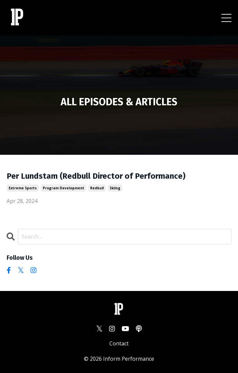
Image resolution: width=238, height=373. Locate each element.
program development (63, 188)
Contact (119, 343)
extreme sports (23, 188)
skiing (115, 188)
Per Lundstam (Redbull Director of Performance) (96, 176)
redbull (97, 188)
